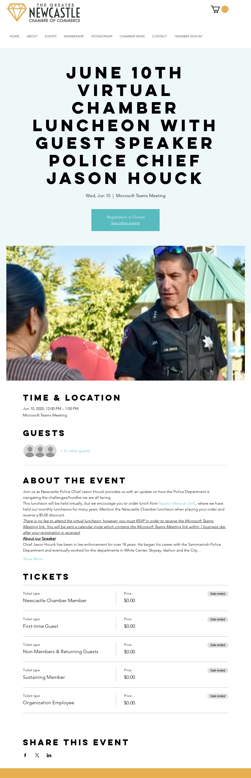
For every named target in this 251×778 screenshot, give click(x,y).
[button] (220, 9)
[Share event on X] (37, 755)
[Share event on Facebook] (25, 755)
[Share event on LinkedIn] (49, 755)
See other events (125, 223)
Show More (33, 558)
